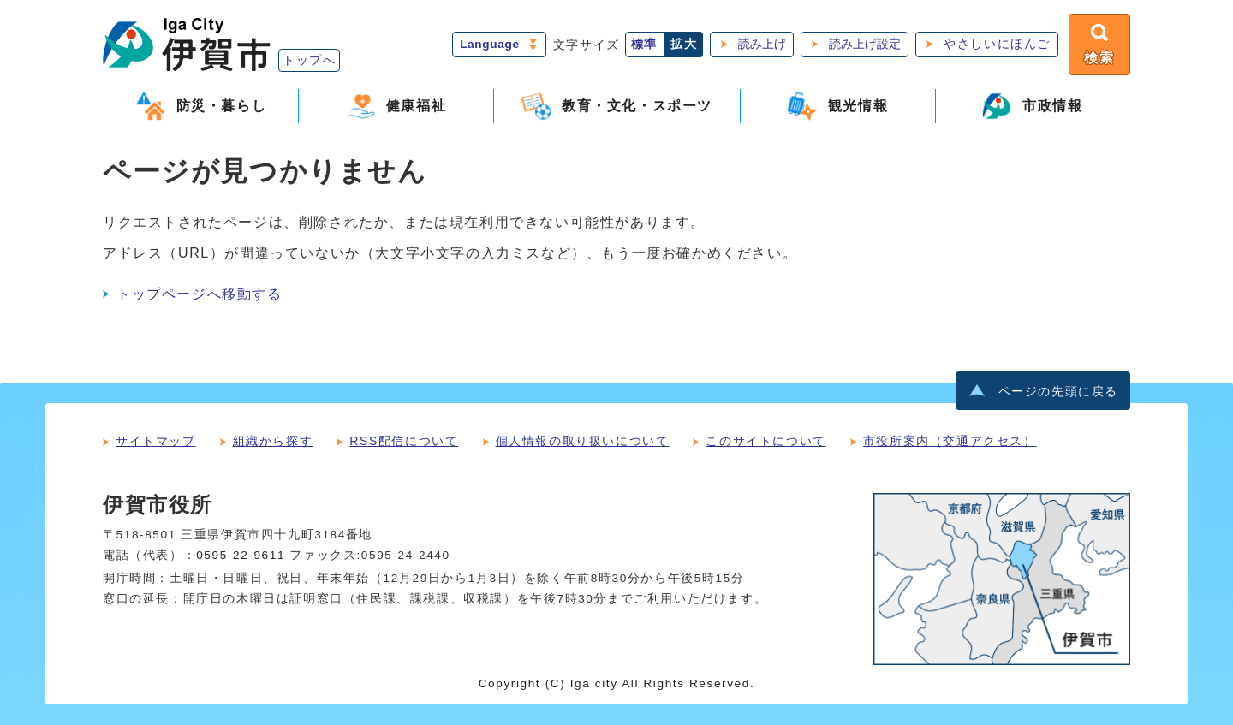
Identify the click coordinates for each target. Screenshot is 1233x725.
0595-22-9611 (240, 555)
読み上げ (762, 44)
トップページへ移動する (199, 294)
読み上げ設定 (865, 44)
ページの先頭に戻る (1058, 391)
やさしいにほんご (997, 44)
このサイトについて (765, 441)
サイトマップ (156, 441)
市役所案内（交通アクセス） (950, 441)
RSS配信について (403, 441)
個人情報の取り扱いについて (583, 441)
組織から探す (273, 441)
